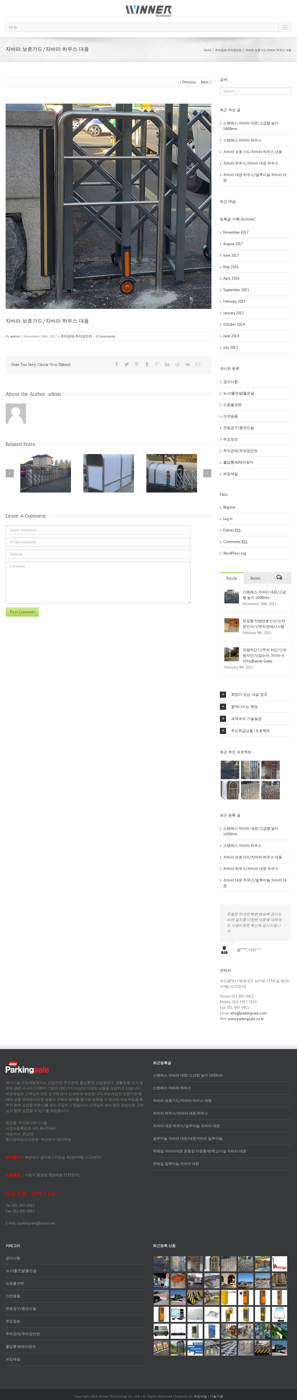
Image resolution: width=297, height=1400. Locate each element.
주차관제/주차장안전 (228, 50)
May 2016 (230, 267)
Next (205, 82)
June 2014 (231, 336)
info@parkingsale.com (248, 1013)
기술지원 (216, 1396)
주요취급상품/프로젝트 (245, 731)
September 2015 (236, 290)
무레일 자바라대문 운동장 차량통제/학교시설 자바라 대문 (199, 1151)
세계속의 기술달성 (241, 719)
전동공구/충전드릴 (238, 427)
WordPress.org (234, 553)
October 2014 (234, 324)
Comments (235, 541)
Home (207, 50)
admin (15, 336)
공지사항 (230, 381)
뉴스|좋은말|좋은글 (238, 393)
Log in (228, 518)
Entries (232, 530)
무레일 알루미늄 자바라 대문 (176, 1163)
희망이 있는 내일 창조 (243, 695)
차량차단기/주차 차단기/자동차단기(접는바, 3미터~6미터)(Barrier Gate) (265, 655)
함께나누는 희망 (239, 707)
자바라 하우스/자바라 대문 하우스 (250, 163)
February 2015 (234, 301)
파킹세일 (230, 473)
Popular (231, 578)
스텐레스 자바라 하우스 (242, 140)
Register (229, 507)
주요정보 (230, 439)
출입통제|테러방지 (238, 462)
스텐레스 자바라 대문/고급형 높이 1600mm (188, 1075)
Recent (255, 578)
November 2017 (236, 232)
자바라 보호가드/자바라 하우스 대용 (252, 151)
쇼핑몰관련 (232, 404)
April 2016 (231, 278)
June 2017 (231, 255)
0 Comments (105, 336)
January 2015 (233, 313)
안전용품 (230, 416)
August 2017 (233, 243)
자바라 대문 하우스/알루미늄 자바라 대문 (186, 1125)
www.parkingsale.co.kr (246, 1018)
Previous (189, 82)
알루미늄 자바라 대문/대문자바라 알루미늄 (188, 1138)
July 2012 (230, 347)
